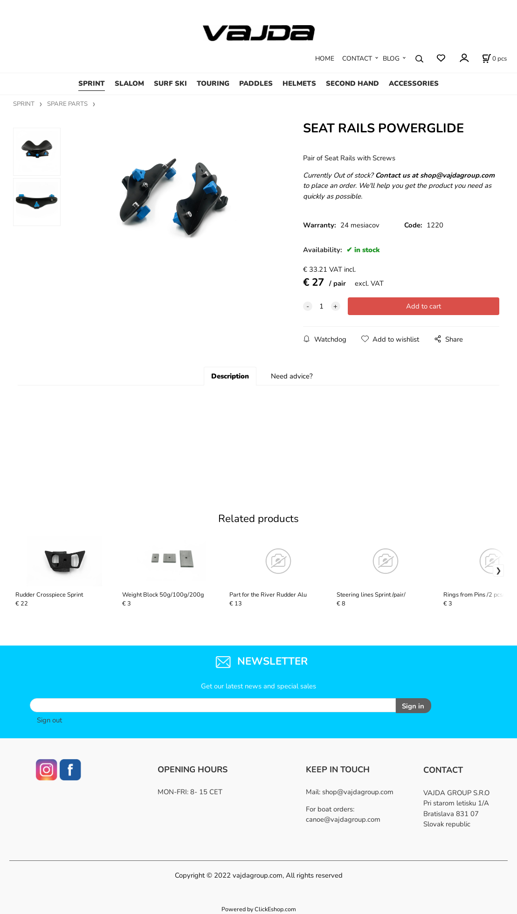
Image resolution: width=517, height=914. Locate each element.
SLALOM (129, 83)
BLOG (391, 58)
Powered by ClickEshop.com (258, 909)
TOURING (213, 83)
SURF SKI (170, 83)
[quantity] (321, 306)
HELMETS (299, 83)
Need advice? (292, 376)
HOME (324, 58)
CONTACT (357, 58)
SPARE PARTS (67, 104)
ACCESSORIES (414, 83)
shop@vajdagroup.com (357, 791)
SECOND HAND (352, 83)
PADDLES (256, 83)
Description (230, 376)
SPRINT (91, 83)
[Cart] (494, 58)
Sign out (49, 719)
